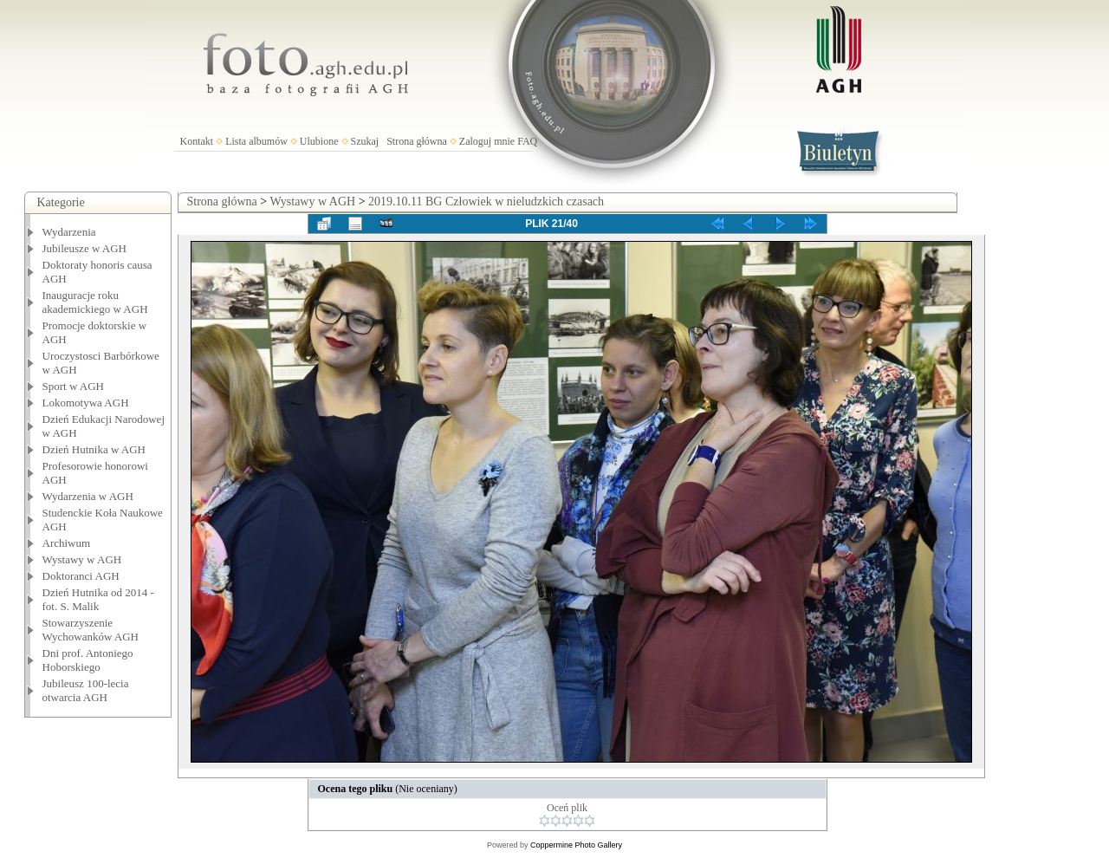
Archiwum (66, 542)
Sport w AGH (73, 386)
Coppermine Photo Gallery (576, 845)
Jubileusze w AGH (84, 248)
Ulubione (319, 141)
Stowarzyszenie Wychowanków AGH (90, 629)
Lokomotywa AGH (85, 402)
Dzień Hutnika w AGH (94, 449)
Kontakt (197, 141)
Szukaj (365, 141)
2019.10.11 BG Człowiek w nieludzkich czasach (486, 201)
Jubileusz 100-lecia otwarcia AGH (85, 690)
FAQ (527, 141)
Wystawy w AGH (82, 559)
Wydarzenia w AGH (87, 496)
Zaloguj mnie (487, 141)
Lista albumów (256, 141)
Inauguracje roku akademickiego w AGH (95, 302)
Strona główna (416, 141)
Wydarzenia (69, 231)
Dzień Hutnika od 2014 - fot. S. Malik (98, 599)
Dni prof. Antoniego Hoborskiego (87, 660)
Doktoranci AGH (81, 575)
